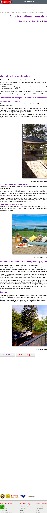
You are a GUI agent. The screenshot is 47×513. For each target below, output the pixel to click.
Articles (18, 12)
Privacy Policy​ (3, 510)
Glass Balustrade (9, 12)
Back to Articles (8, 355)
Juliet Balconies (37, 21)
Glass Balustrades (24, 21)
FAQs (21, 510)
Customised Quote (25, 506)
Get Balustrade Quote (26, 355)
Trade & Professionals (6, 512)
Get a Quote (39, 506)
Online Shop (23, 508)
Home (1, 12)
